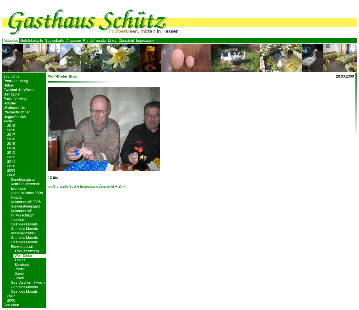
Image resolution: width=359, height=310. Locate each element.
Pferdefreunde (94, 41)
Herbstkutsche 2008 (27, 193)
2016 (11, 139)
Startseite (60, 186)
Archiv (8, 121)
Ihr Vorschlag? (22, 215)
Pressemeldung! (16, 81)
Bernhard (21, 265)
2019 (11, 126)
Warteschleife (14, 108)
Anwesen (73, 41)
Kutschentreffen (23, 233)
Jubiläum (18, 220)
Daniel (19, 274)
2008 (11, 175)
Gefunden (11, 305)
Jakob (19, 278)
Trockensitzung (26, 251)
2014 (11, 148)
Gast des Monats (24, 224)
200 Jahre (11, 76)
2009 (11, 171)
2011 (11, 162)
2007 (11, 296)
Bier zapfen (12, 94)
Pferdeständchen (16, 112)
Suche (74, 186)
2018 (11, 130)
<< (50, 186)
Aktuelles (10, 41)
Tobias (19, 260)
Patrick (20, 269)
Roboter (9, 103)
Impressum (145, 41)
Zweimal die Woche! (19, 90)
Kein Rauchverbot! (25, 184)
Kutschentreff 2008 (26, 202)
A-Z (118, 186)
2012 (11, 157)
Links (112, 41)
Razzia (16, 197)
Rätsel (8, 85)
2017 (11, 135)
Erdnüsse (18, 188)
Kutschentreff (21, 211)
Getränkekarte (31, 41)
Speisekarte (54, 41)
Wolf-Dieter (23, 256)
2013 (11, 153)
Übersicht (126, 41)
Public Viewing (15, 99)
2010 (11, 166)
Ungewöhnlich (14, 117)
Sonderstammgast (25, 206)
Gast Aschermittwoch (28, 283)
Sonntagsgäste (22, 179)
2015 (11, 144)
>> (124, 186)
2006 (11, 300)
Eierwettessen (22, 247)
